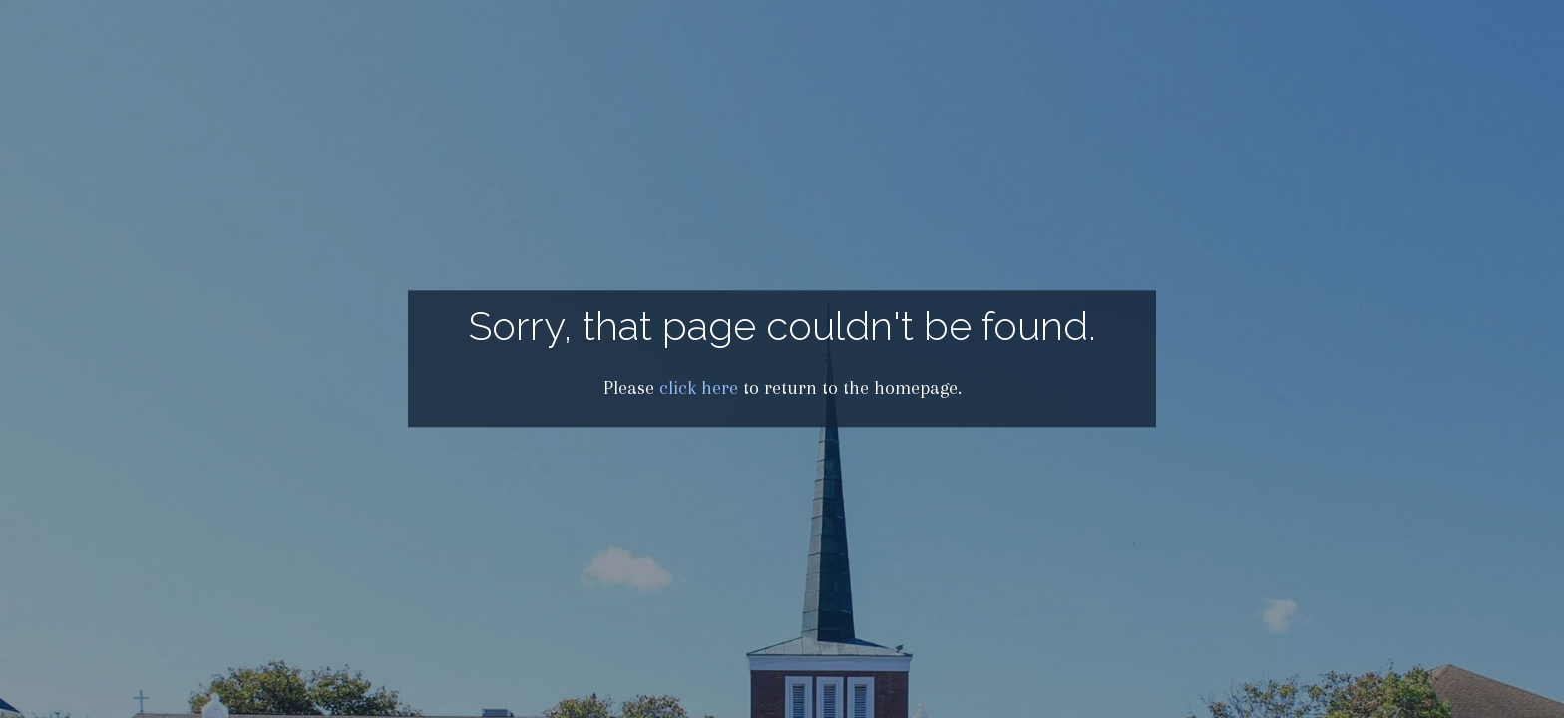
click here (698, 388)
